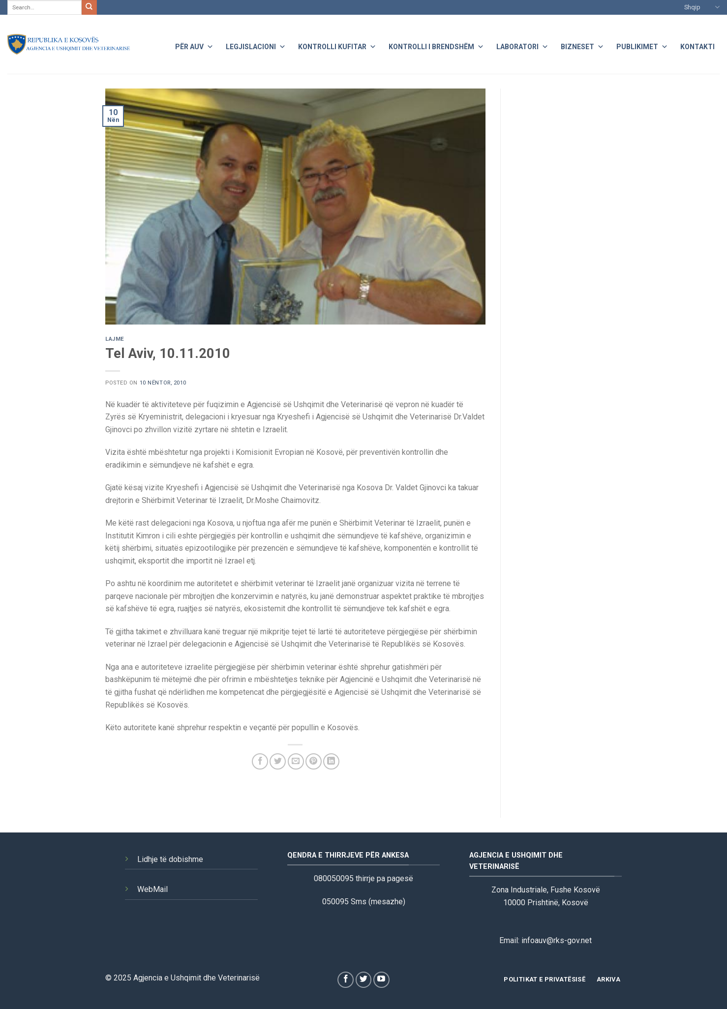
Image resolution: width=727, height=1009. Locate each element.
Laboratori (522, 45)
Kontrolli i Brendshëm (436, 45)
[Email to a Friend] (296, 761)
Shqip (702, 7)
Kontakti (697, 47)
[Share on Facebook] (260, 761)
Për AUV (194, 45)
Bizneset (582, 45)
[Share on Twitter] (278, 761)
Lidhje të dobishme (170, 859)
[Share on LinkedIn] (331, 761)
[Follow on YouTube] (381, 980)
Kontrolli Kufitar (337, 45)
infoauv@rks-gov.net (556, 940)
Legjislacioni (256, 45)
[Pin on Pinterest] (313, 761)
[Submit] (89, 7)
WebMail (152, 889)
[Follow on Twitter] (364, 980)
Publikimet (642, 45)
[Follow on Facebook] (345, 980)
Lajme (114, 339)
